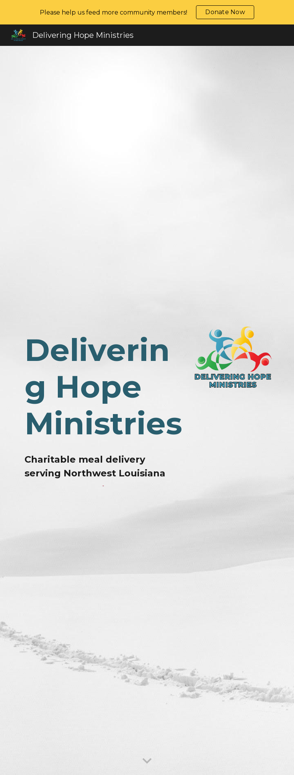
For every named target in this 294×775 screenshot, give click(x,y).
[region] (147, 12)
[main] (103, 387)
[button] (147, 761)
